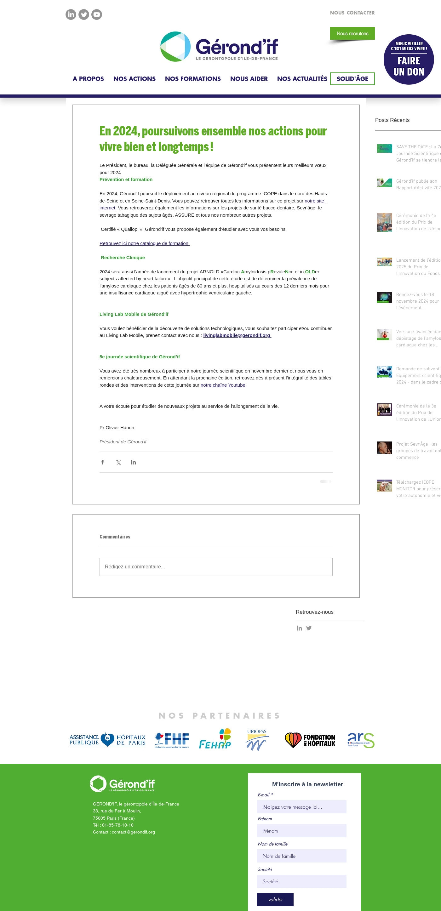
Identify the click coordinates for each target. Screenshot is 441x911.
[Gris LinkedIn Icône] (299, 628)
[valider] (275, 899)
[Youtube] (96, 14)
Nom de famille (272, 844)
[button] (88, 79)
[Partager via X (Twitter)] (118, 462)
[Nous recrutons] (352, 33)
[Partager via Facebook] (103, 462)
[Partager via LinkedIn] (133, 462)
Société (265, 869)
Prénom (265, 819)
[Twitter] (83, 14)
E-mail (263, 795)
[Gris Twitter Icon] (308, 628)
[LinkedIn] (71, 14)
